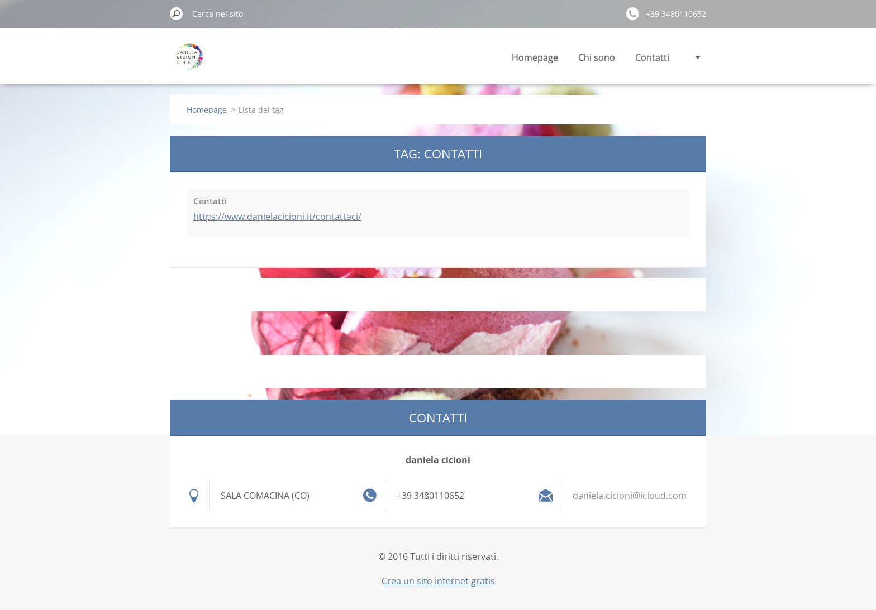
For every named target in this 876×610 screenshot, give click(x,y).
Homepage (535, 57)
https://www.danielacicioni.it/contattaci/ (277, 216)
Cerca (176, 13)
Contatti (652, 57)
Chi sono (596, 57)
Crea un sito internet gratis (438, 581)
